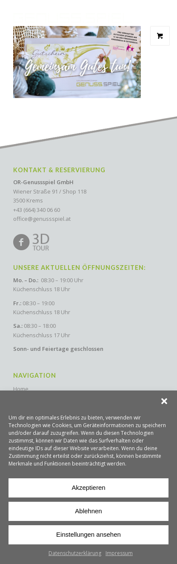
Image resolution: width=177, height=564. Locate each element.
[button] (164, 401)
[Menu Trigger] (158, 13)
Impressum (119, 553)
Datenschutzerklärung (75, 553)
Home (21, 389)
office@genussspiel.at (42, 219)
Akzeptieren (88, 487)
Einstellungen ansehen (88, 534)
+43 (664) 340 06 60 (36, 210)
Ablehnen (88, 511)
